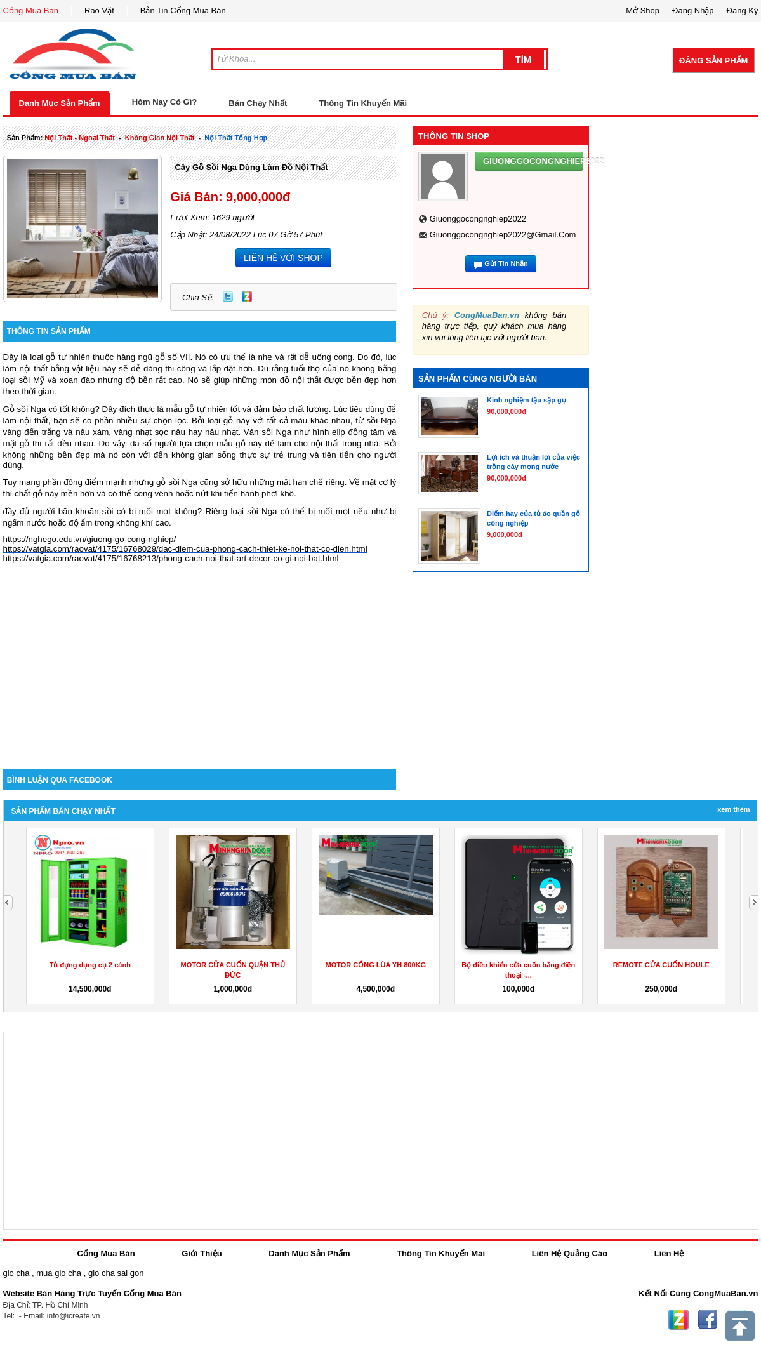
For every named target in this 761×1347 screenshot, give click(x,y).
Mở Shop (642, 10)
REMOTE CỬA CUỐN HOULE (661, 965)
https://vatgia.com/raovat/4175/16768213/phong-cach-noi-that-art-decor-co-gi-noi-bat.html (171, 558)
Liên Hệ (669, 1253)
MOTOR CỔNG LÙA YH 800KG (375, 965)
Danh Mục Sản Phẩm (59, 103)
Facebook (708, 1320)
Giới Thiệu (202, 1253)
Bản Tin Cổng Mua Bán (183, 10)
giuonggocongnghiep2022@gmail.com (503, 234)
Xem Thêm (733, 809)
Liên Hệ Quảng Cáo (569, 1253)
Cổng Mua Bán (31, 10)
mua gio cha (58, 1273)
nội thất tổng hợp (235, 138)
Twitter (228, 296)
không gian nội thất (160, 138)
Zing (247, 296)
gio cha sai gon (115, 1273)
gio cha (16, 1273)
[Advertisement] (200, 661)
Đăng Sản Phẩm (713, 60)
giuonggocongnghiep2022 (478, 218)
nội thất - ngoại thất (79, 138)
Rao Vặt (99, 10)
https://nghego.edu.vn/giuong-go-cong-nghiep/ (89, 539)
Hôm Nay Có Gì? (164, 102)
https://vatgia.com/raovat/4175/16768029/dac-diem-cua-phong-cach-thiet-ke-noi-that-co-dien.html (185, 549)
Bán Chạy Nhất (257, 103)
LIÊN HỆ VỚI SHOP (283, 258)
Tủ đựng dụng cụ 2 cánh (90, 965)
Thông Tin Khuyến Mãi (363, 103)
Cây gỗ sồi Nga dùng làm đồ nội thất (251, 167)
